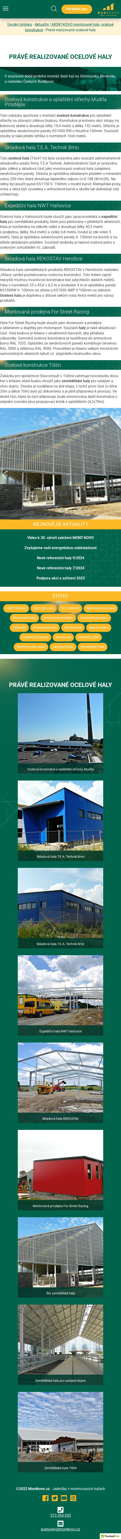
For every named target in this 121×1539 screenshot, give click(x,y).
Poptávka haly (77, 9)
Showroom (63, 637)
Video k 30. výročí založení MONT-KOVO (60, 538)
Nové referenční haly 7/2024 (60, 568)
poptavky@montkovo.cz (60, 1529)
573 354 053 (60, 1512)
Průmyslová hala (45, 628)
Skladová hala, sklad (30, 647)
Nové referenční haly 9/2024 (60, 558)
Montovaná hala (24, 618)
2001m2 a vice (43, 608)
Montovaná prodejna (58, 618)
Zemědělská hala (93, 647)
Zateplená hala (63, 647)
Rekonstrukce (99, 628)
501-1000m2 (70, 608)
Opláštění (19, 628)
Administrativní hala (100, 608)
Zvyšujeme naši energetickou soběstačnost (60, 548)
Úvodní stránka (19, 24)
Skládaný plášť (88, 637)
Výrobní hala (73, 628)
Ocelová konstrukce (94, 618)
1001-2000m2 (16, 608)
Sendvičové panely (35, 637)
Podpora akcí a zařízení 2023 (60, 578)
